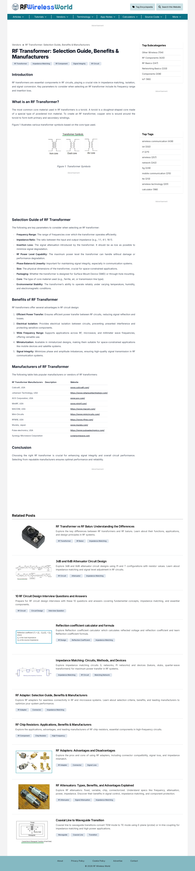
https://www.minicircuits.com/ (85, 414)
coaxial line (78, 835)
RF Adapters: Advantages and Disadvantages (85, 750)
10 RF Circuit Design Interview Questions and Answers (51, 596)
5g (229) (146, 168)
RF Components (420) (153, 57)
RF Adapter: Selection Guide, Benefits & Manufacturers (51, 695)
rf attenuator (63, 800)
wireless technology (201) (155, 184)
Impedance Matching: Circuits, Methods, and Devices (91, 660)
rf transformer (20, 63)
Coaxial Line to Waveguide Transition (80, 820)
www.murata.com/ (79, 425)
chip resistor (40, 736)
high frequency (58, 736)
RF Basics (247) (150, 63)
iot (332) (146, 146)
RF (42, 7)
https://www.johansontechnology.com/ (89, 393)
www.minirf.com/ (78, 403)
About (60, 861)
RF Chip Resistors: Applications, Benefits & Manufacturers (53, 724)
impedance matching (41, 63)
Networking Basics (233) (154, 68)
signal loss (91, 765)
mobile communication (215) (156, 173)
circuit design (37, 611)
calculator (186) (150, 189)
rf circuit (95, 63)
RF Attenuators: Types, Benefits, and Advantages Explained (95, 785)
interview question (56, 611)
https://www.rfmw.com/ (81, 419)
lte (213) (146, 178)
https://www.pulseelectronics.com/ (87, 430)
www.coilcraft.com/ (79, 387)
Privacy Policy (77, 861)
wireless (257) (149, 157)
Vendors (16, 44)
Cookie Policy (98, 861)
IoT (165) (146, 79)
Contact (134, 861)
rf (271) (145, 152)
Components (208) (151, 73)
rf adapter (22, 710)
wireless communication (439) (157, 141)
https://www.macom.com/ (82, 409)
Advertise (117, 861)
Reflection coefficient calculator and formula (85, 625)
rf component (62, 63)
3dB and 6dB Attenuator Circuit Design (81, 561)
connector (36, 710)
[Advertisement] (97, 33)
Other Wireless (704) (152, 52)
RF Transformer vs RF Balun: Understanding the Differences (95, 526)
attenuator (76, 576)
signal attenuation (82, 800)
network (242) (149, 162)
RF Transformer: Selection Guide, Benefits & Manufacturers (57, 44)
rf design (62, 640)
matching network (102, 675)
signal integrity (79, 63)
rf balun (80, 541)
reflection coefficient (81, 640)
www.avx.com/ (77, 398)
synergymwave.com (80, 435)
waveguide (62, 835)
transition (93, 835)
